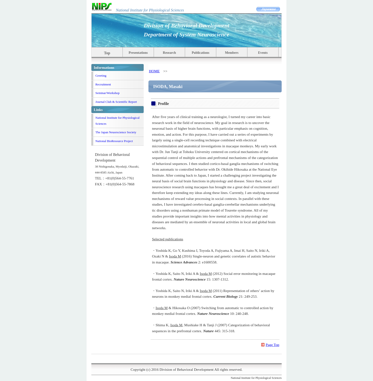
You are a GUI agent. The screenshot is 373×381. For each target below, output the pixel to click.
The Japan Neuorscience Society (115, 132)
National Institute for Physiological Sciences (117, 120)
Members (232, 52)
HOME (154, 71)
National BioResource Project (114, 141)
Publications (200, 52)
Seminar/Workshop (107, 93)
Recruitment (103, 84)
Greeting (100, 75)
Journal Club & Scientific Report (116, 102)
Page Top (272, 345)
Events (263, 52)
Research (169, 52)
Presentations (138, 52)
